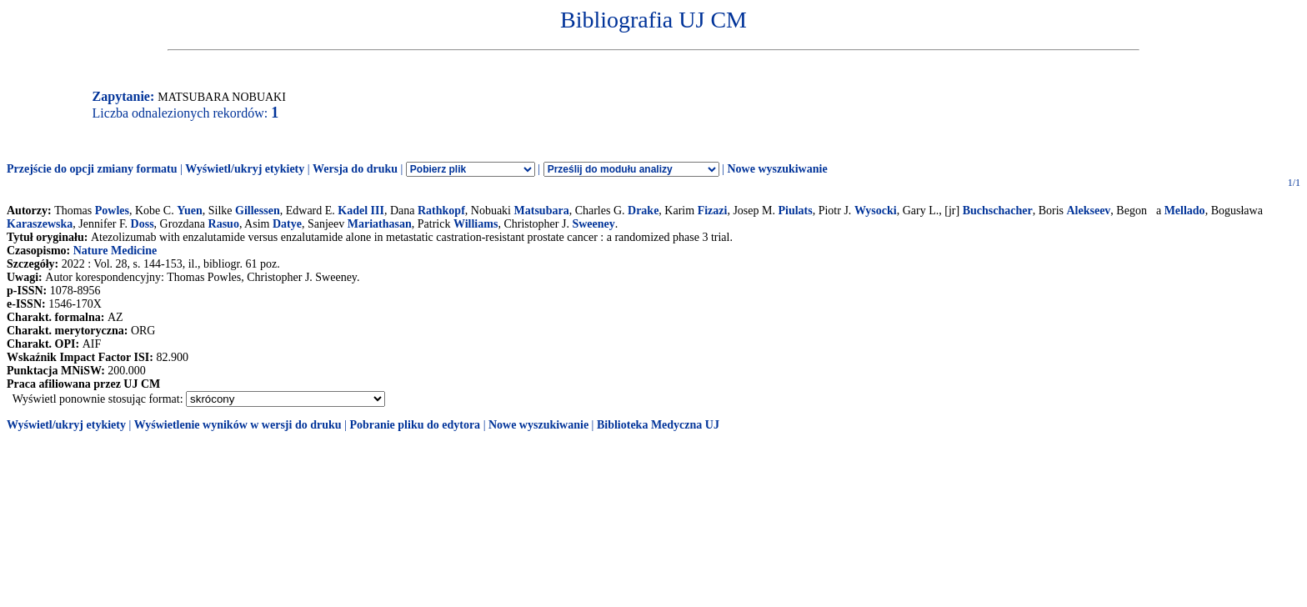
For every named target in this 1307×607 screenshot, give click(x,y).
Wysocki (875, 210)
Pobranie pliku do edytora (414, 425)
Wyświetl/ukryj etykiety (244, 169)
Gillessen (257, 210)
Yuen (190, 210)
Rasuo (223, 224)
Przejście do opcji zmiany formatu (92, 169)
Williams (475, 224)
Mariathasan (380, 224)
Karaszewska (40, 224)
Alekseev (1088, 210)
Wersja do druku (355, 169)
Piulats (795, 210)
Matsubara (541, 210)
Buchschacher (998, 210)
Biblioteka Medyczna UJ (658, 425)
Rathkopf (441, 210)
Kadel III (361, 210)
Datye (287, 224)
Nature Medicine (115, 250)
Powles (112, 210)
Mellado (1184, 210)
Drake (643, 210)
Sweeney (593, 224)
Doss (142, 224)
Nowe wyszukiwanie (777, 169)
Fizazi (713, 210)
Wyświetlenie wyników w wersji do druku (238, 425)
